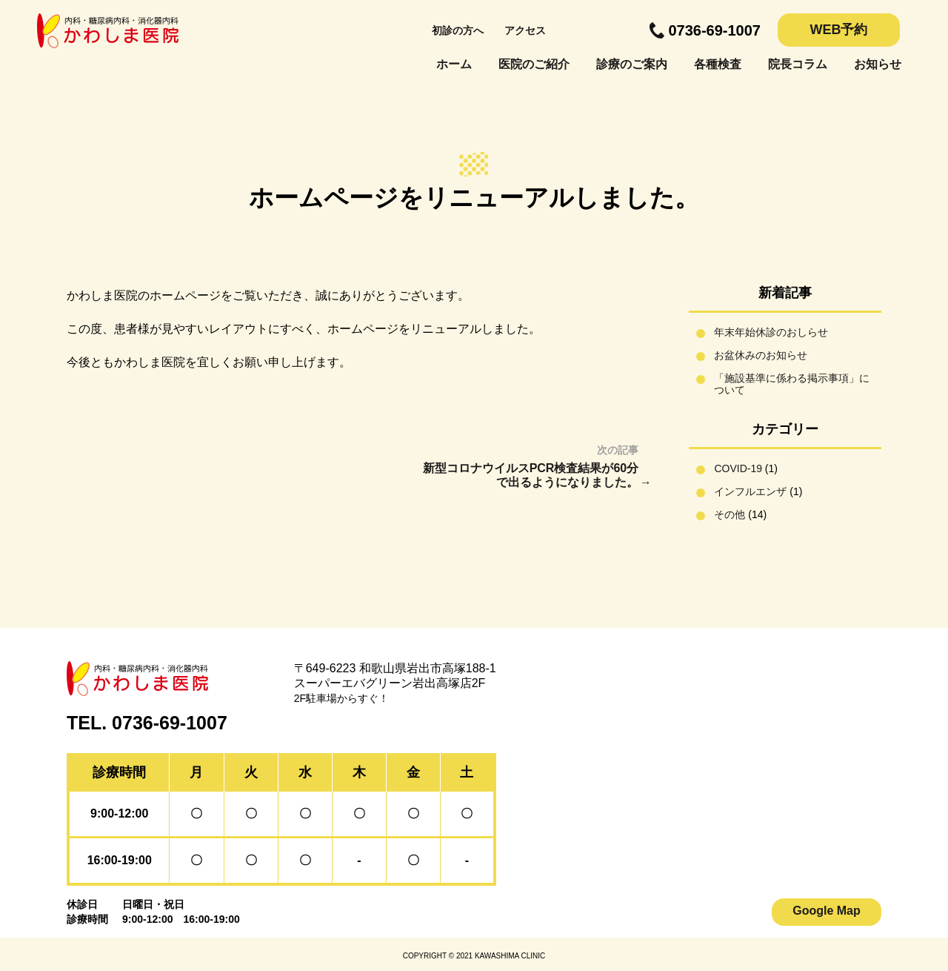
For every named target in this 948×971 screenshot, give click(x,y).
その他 (729, 514)
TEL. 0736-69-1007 (147, 722)
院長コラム (797, 64)
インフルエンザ (750, 491)
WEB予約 (839, 29)
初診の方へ (458, 30)
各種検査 (717, 64)
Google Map (826, 910)
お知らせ (877, 64)
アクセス (525, 30)
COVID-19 (738, 468)
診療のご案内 (631, 64)
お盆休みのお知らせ (760, 355)
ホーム (454, 64)
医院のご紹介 (534, 64)
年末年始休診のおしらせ (771, 332)
